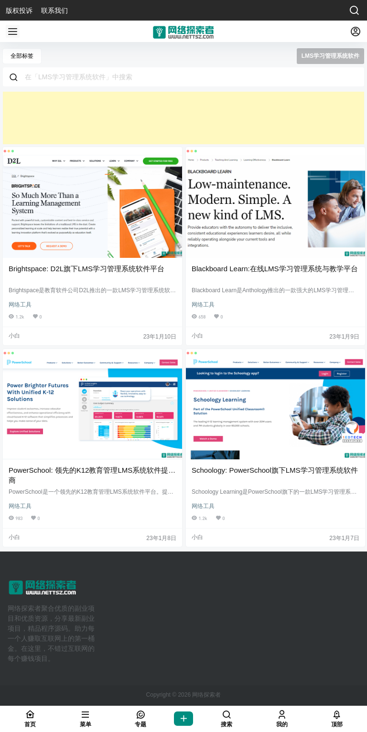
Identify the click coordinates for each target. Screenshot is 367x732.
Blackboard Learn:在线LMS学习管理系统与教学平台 (275, 269)
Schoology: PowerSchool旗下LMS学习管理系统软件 (275, 470)
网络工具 (20, 304)
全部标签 (22, 56)
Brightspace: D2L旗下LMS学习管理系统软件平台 (86, 269)
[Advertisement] (183, 118)
